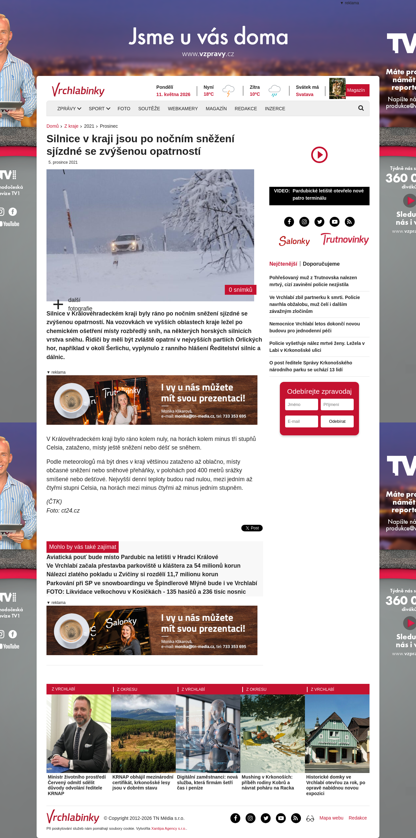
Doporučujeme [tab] (321, 264)
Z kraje (71, 126)
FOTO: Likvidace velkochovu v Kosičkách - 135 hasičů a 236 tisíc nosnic (146, 591)
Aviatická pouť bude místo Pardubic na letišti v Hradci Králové (132, 557)
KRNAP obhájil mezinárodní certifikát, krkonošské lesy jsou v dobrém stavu (142, 782)
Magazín (356, 90)
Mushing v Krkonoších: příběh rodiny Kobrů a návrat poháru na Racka (268, 782)
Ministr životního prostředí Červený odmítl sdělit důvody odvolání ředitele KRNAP (77, 785)
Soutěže (149, 108)
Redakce (246, 108)
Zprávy (66, 108)
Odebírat (337, 421)
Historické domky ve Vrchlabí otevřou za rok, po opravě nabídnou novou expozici (335, 785)
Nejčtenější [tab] (283, 264)
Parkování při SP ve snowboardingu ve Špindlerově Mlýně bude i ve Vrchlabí (151, 583)
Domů (52, 126)
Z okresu (127, 689)
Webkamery (183, 108)
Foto (124, 108)
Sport (96, 108)
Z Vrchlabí (63, 689)
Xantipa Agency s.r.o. (168, 828)
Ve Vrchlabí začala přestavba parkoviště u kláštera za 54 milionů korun (143, 565)
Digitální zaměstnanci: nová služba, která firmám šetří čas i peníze (207, 782)
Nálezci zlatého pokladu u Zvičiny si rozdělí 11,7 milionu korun (132, 574)
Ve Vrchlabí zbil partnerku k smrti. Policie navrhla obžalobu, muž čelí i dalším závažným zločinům (314, 304)
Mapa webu (331, 818)
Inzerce (275, 108)
